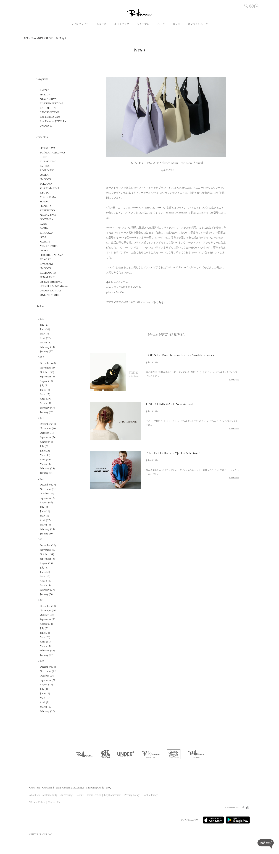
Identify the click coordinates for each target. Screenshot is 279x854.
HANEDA (45, 206)
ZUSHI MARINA (49, 188)
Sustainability (50, 795)
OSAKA (44, 175)
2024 (41, 418)
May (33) (45, 455)
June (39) (45, 329)
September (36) (48, 376)
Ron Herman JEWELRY (53, 121)
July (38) (44, 507)
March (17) (46, 707)
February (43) (47, 347)
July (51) (44, 385)
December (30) (48, 667)
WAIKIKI (45, 242)
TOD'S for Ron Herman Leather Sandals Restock (180, 355)
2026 (41, 319)
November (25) (48, 671)
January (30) (47, 533)
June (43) (45, 390)
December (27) (48, 485)
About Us (34, 795)
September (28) (48, 680)
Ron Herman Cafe (50, 117)
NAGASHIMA (48, 215)
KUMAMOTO (48, 273)
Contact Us (54, 802)
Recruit (79, 795)
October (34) (47, 554)
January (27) (47, 351)
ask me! (265, 844)
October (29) (47, 676)
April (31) (45, 642)
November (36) (48, 368)
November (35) (48, 489)
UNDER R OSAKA (50, 290)
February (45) (47, 408)
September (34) (48, 437)
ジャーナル (143, 24)
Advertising (66, 795)
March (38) (46, 403)
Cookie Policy (150, 795)
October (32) (47, 615)
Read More (234, 380)
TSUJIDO (45, 166)
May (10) (45, 698)
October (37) (47, 493)
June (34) (45, 633)
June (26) (45, 451)
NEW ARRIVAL (46, 38)
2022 (41, 539)
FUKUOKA (46, 184)
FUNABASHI (47, 277)
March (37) (46, 646)
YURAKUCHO (48, 161)
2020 (41, 661)
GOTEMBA (46, 219)
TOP (26, 38)
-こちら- (160, 302)
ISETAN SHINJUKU (51, 282)
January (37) (47, 412)
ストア (161, 24)
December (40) (48, 363)
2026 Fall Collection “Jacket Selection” (173, 453)
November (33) (48, 550)
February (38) (47, 529)
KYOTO (44, 193)
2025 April (61, 38)
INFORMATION (49, 112)
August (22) (46, 684)
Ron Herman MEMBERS (70, 788)
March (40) (46, 342)
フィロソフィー (80, 24)
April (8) (44, 702)
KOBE (43, 157)
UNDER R (46, 126)
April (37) (45, 520)
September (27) (48, 498)
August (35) (46, 563)
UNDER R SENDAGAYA (54, 286)
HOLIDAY (46, 94)
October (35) (47, 372)
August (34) (46, 624)
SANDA (44, 228)
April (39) (45, 399)
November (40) (48, 428)
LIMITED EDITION (51, 103)
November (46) (48, 610)
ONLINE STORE (49, 295)
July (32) (44, 446)
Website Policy (37, 802)
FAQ (108, 788)
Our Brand (48, 788)
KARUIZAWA (47, 210)
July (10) (44, 689)
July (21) (44, 325)
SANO (43, 224)
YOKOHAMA (48, 197)
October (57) (47, 433)
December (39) (48, 606)
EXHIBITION (48, 108)
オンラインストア (198, 24)
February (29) (47, 590)
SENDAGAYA (47, 148)
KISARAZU (46, 233)
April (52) (45, 338)
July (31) (44, 567)
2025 (41, 357)
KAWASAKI (46, 264)
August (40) (46, 502)
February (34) (47, 650)
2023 (41, 479)
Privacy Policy (132, 795)
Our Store (34, 788)
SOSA (43, 237)
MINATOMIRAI (49, 246)
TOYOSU (45, 259)
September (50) (48, 559)
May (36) (45, 334)
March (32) (46, 464)
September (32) (48, 619)
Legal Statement (113, 795)
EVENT (44, 90)
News (33, 38)
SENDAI (44, 201)
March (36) (46, 585)
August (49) (46, 381)
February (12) (47, 711)
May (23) (45, 637)
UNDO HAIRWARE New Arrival (169, 404)
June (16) (45, 693)
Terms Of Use (93, 795)
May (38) (45, 516)
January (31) (47, 473)
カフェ (176, 24)
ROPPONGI (47, 170)
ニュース (101, 24)
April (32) (45, 581)
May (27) (45, 394)
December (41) (48, 424)
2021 (41, 600)
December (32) (48, 545)
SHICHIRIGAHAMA (52, 255)
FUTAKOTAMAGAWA (52, 153)
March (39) (46, 525)
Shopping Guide (95, 788)
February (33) (47, 468)
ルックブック (121, 24)
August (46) (46, 442)
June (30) (45, 572)
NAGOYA (45, 179)
